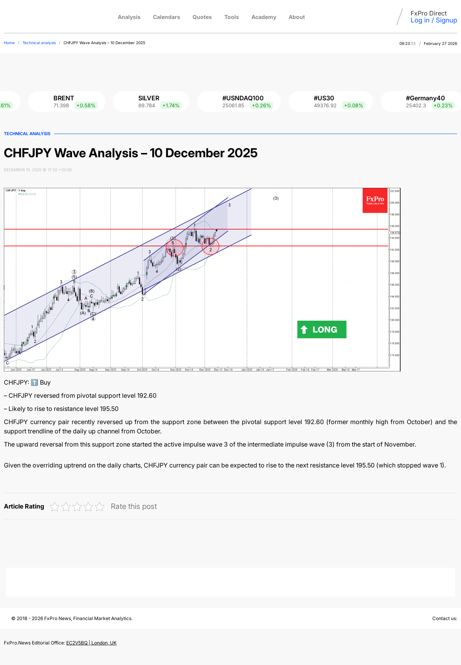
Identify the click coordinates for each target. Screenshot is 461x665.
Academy (263, 17)
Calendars (166, 17)
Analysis (129, 17)
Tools (231, 17)
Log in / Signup (434, 20)
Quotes (202, 17)
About (297, 17)
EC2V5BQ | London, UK (91, 643)
